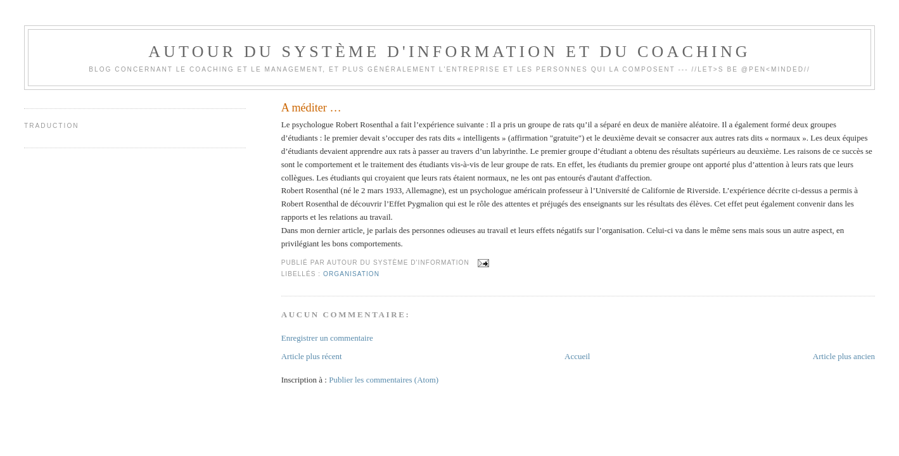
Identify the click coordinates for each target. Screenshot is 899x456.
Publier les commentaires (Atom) (383, 379)
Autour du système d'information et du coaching (449, 51)
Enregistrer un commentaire (327, 338)
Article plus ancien (844, 356)
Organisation (351, 273)
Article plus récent (311, 356)
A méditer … (311, 107)
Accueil (577, 356)
